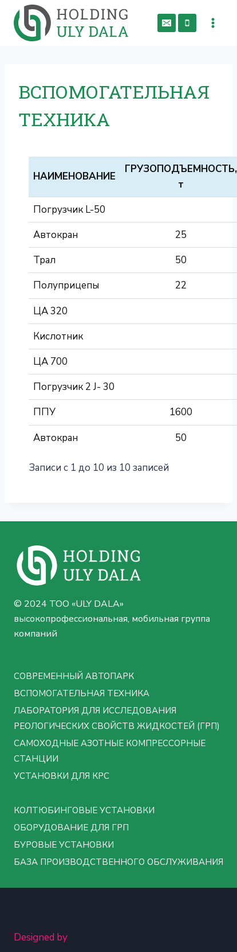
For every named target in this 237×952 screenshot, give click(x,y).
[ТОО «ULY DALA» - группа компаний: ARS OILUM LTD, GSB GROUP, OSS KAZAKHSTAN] (71, 23)
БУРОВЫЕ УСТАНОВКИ (64, 844)
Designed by (41, 937)
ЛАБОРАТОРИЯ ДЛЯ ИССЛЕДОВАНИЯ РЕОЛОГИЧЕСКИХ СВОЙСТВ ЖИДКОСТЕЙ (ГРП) (117, 718)
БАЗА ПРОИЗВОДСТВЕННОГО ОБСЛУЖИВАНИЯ (118, 862)
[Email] (166, 23)
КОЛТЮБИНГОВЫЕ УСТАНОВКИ (84, 810)
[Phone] (187, 23)
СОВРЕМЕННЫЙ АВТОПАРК (74, 676)
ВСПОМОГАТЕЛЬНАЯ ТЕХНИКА (81, 693)
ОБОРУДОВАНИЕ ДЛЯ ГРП (71, 827)
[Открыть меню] (212, 23)
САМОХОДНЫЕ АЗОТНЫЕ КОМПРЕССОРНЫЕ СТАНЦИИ (110, 751)
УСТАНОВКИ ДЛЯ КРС (61, 776)
